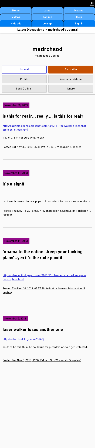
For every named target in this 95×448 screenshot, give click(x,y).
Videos (16, 17)
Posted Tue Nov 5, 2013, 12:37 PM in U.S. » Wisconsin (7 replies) (42, 360)
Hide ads (16, 23)
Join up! (47, 23)
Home (15, 10)
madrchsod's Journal (63, 29)
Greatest (79, 10)
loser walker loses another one (33, 329)
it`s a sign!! (13, 184)
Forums (47, 17)
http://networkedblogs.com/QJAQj (23, 339)
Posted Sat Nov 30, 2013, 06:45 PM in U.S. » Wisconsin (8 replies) (42, 147)
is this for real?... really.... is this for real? (43, 116)
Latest (47, 10)
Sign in (79, 23)
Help (79, 17)
